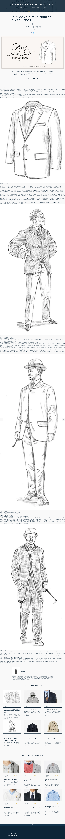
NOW (26, 7)
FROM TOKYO (39, 7)
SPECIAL (33, 7)
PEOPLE (21, 7)
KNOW (29, 7)
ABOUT (45, 7)
